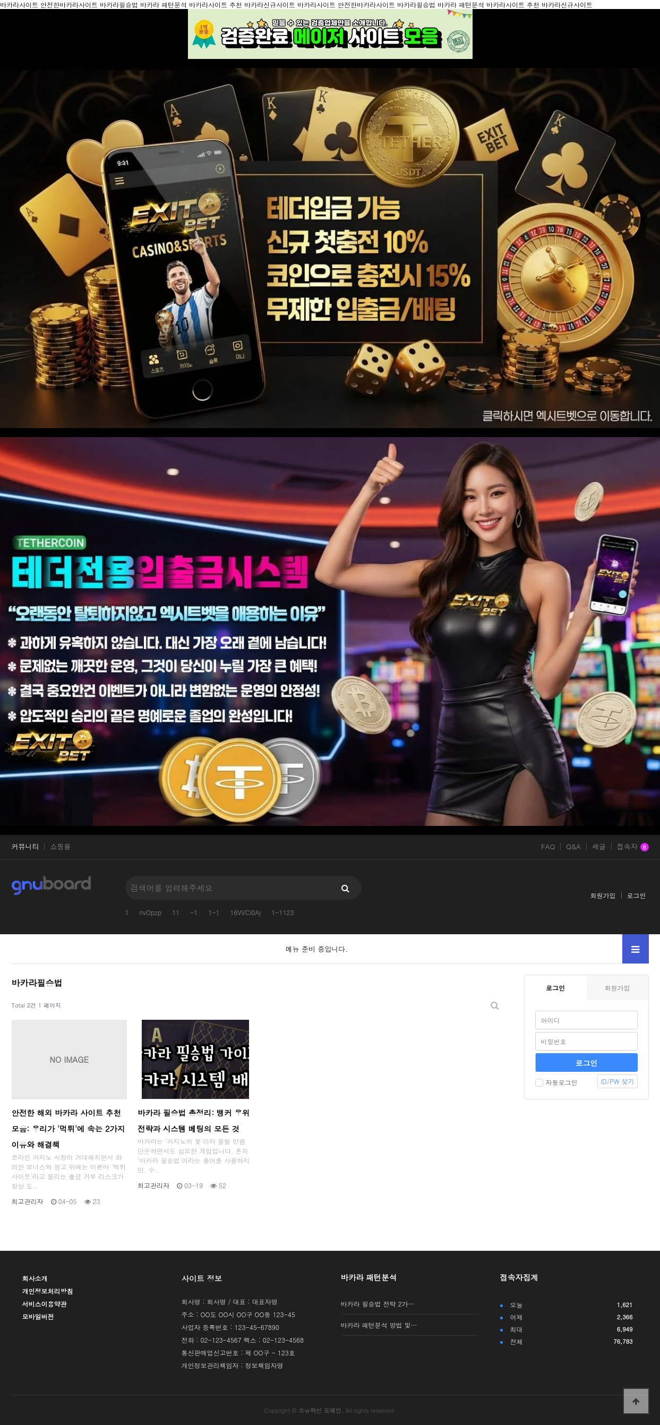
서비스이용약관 (44, 1303)
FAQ (548, 846)
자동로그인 (556, 1082)
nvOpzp (151, 912)
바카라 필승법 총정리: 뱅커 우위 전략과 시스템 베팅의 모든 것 (194, 1120)
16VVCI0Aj (245, 912)
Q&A (573, 846)
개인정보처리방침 (47, 1290)
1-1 (213, 912)
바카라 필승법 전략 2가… (378, 1303)
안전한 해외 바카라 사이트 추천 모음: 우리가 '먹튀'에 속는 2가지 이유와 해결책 (68, 1128)
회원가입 (603, 895)
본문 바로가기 (0, 0)
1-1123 (282, 912)
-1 (194, 912)
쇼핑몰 (60, 846)
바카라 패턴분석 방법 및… (379, 1324)
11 (175, 912)
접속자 (633, 847)
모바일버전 (38, 1316)
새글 (599, 846)
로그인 (636, 895)
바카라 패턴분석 (369, 1277)
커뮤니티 (25, 846)
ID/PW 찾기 (617, 1081)
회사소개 (35, 1278)
